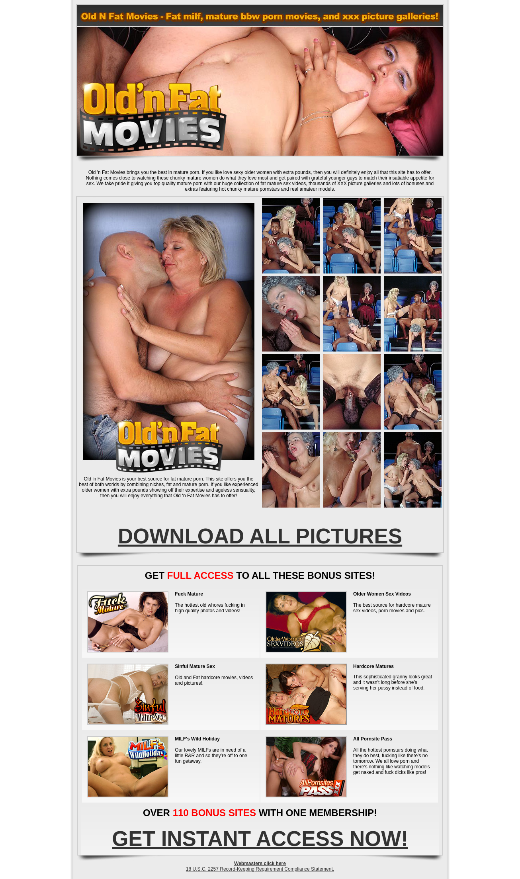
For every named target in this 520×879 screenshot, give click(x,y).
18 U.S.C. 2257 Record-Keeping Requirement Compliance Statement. (260, 869)
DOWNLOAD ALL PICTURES (260, 536)
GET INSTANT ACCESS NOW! (260, 838)
